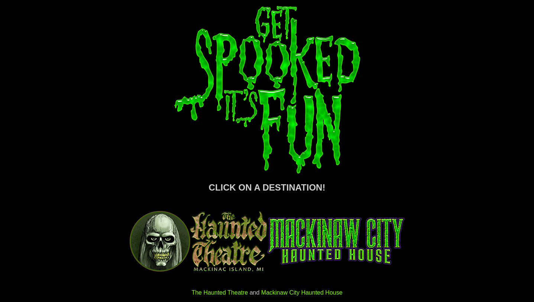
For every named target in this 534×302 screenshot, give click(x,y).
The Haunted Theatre (219, 292)
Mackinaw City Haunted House (302, 292)
